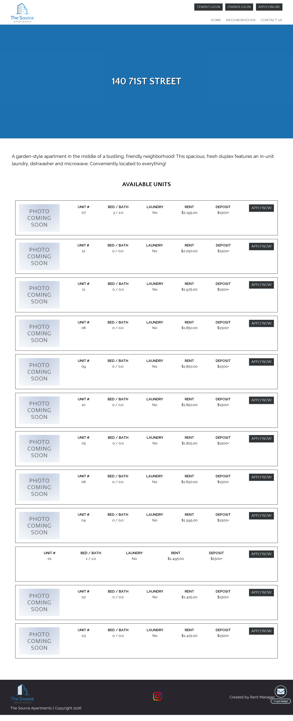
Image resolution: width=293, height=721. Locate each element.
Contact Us (271, 20)
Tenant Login (204, 7)
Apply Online (268, 7)
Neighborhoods (240, 20)
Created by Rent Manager (250, 703)
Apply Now (261, 209)
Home (215, 20)
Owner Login (236, 7)
